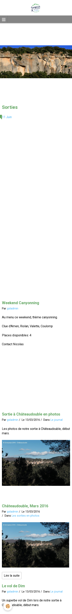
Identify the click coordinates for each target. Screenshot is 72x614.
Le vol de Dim (13, 586)
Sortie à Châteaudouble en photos (31, 414)
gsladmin (12, 308)
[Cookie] (7, 606)
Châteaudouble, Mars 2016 (25, 506)
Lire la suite (12, 575)
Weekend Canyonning (20, 303)
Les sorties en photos (25, 515)
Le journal (56, 420)
